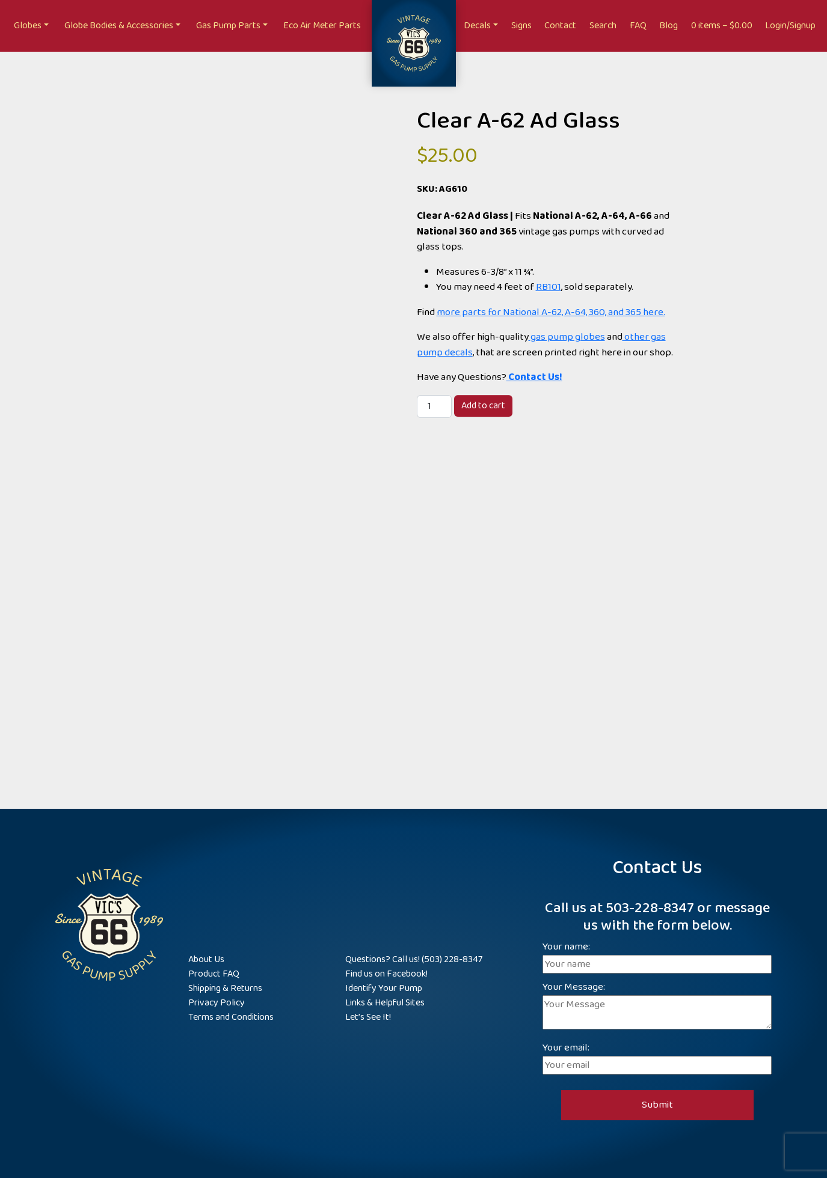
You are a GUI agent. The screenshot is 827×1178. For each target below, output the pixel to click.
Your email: (657, 1056)
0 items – (721, 25)
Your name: (657, 955)
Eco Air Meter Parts (322, 25)
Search (602, 25)
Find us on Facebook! (386, 973)
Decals (477, 25)
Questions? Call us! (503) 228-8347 (413, 959)
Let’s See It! (368, 1017)
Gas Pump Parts (228, 25)
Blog (668, 25)
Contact (560, 25)
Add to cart (483, 405)
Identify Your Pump (383, 988)
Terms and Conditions (231, 1017)
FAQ (638, 25)
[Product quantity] (434, 406)
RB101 (548, 287)
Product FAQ (213, 973)
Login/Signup (790, 25)
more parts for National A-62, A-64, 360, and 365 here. (551, 312)
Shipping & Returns (225, 988)
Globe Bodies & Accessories (118, 25)
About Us (206, 959)
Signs (521, 25)
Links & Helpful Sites (385, 1002)
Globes (28, 25)
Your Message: (657, 1007)
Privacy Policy (216, 1002)
